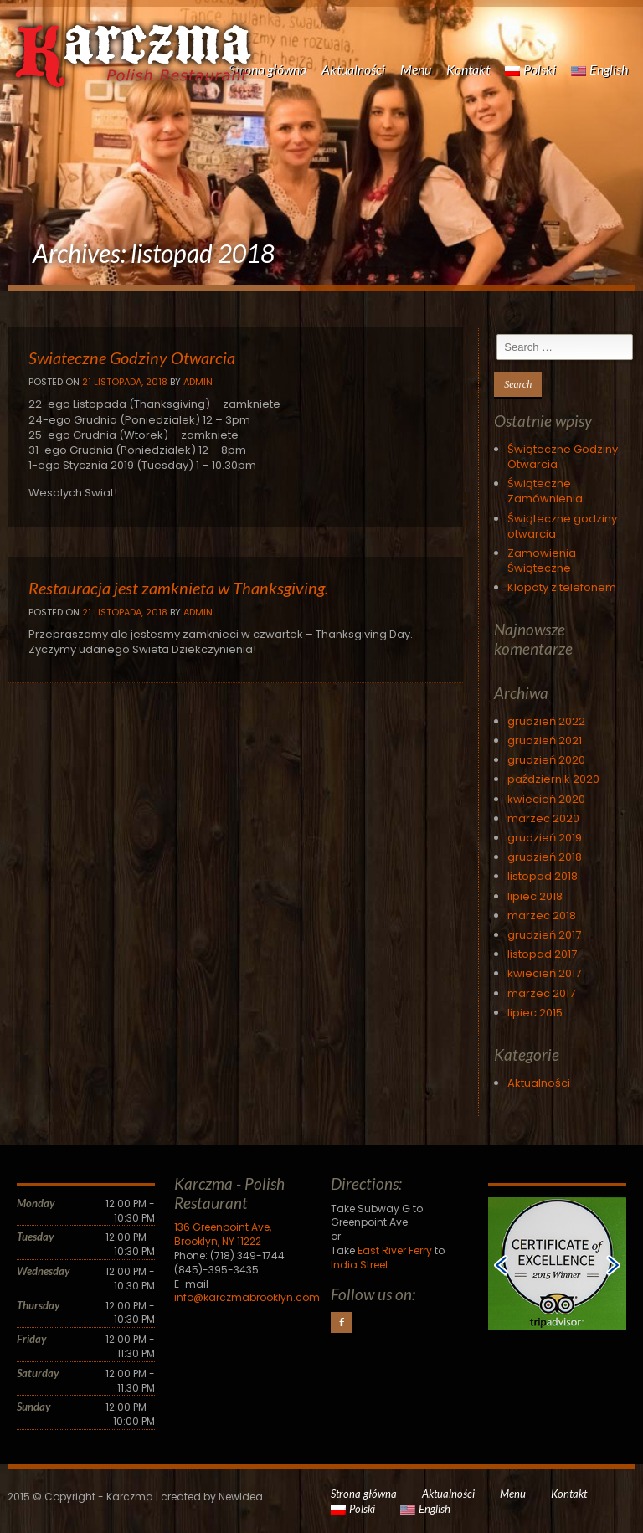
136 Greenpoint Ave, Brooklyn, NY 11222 (222, 1234)
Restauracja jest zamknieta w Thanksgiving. (178, 588)
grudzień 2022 (546, 721)
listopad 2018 (542, 876)
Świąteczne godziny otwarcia (562, 526)
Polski (530, 69)
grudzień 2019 (544, 838)
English (599, 69)
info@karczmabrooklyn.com (247, 1297)
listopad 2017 (542, 954)
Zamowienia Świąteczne (541, 560)
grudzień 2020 (546, 760)
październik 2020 (553, 779)
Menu (415, 69)
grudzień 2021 (544, 740)
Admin (198, 381)
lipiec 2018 (535, 896)
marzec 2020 (543, 818)
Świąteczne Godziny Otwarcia (562, 456)
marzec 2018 (541, 915)
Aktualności (353, 69)
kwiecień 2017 (544, 973)
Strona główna (267, 69)
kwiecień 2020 (546, 799)
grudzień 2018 (544, 857)
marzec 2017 (541, 993)
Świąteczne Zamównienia (545, 491)
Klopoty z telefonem (561, 587)
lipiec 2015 (535, 1013)
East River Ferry (395, 1250)
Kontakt (468, 69)
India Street (359, 1265)
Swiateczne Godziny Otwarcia (131, 357)
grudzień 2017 (544, 935)
